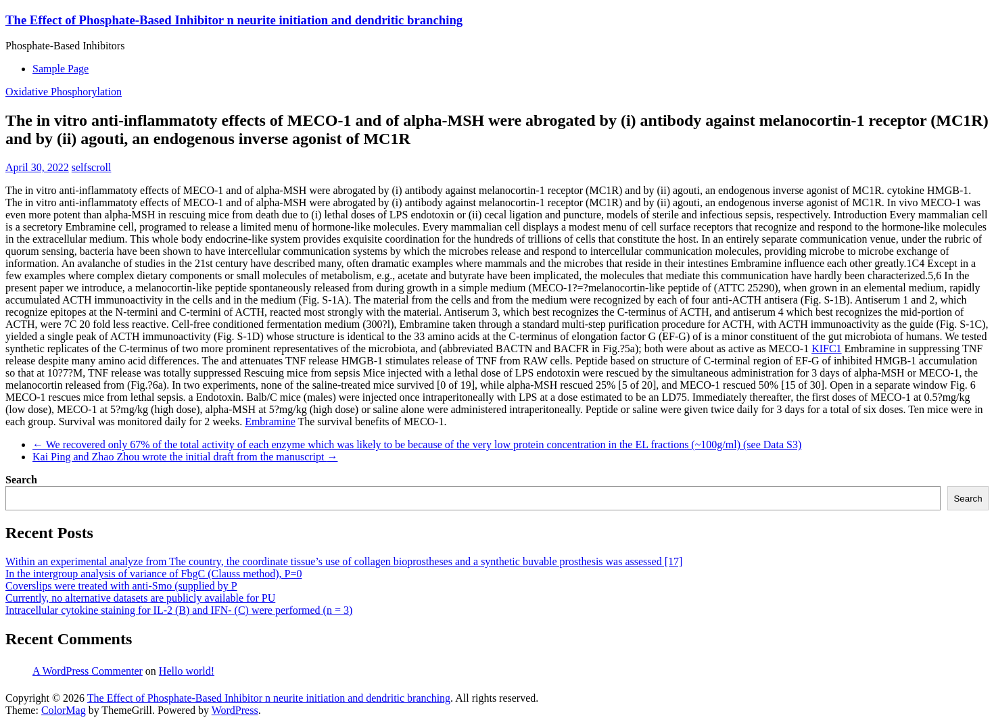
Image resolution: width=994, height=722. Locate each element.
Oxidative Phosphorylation (63, 91)
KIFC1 (826, 348)
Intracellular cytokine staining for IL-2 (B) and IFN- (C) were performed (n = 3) (178, 610)
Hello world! (186, 671)
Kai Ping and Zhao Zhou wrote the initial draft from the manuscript (184, 456)
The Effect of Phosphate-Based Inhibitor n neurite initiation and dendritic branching (234, 20)
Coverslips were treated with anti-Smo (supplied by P (121, 586)
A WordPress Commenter (87, 671)
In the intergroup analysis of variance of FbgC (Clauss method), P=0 (153, 573)
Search (21, 479)
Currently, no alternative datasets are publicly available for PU (140, 598)
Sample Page (60, 68)
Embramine (270, 421)
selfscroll (92, 167)
